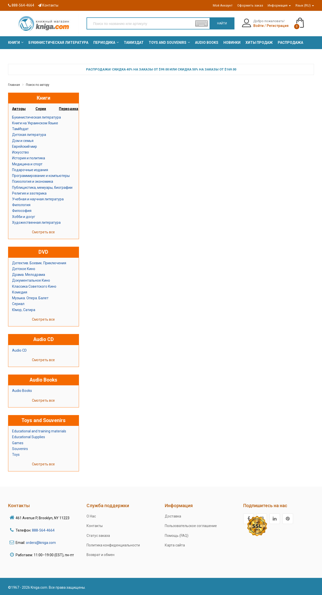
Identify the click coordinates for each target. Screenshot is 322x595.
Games (17, 443)
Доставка (173, 516)
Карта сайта (175, 545)
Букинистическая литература (36, 117)
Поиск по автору (37, 85)
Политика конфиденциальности (113, 545)
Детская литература (29, 135)
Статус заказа (98, 536)
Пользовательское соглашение (191, 526)
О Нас (91, 516)
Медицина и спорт (27, 164)
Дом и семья (22, 141)
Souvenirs (20, 449)
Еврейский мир (24, 146)
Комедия (19, 292)
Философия (21, 211)
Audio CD (19, 350)
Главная (14, 85)
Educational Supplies (28, 437)
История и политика (28, 158)
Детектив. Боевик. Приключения (39, 263)
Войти (258, 26)
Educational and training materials (39, 431)
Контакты (48, 5)
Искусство (20, 152)
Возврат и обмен (100, 555)
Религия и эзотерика (29, 193)
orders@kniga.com (41, 543)
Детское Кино (23, 269)
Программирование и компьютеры (41, 176)
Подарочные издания (30, 170)
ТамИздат (20, 129)
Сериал (18, 304)
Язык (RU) (304, 5)
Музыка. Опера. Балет (30, 298)
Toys (16, 455)
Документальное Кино (31, 280)
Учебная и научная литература (38, 199)
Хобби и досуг (23, 217)
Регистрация (278, 26)
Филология (21, 205)
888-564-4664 (21, 5)
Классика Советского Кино (34, 286)
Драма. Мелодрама (28, 275)
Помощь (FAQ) (176, 536)
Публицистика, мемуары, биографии (42, 187)
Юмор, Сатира (23, 310)
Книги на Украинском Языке (35, 123)
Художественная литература (36, 222)
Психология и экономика (32, 181)
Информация (279, 5)
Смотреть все (43, 232)
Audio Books (22, 391)
